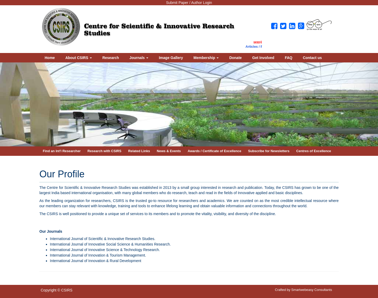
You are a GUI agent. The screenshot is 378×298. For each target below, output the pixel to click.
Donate (235, 58)
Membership (206, 58)
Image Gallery (171, 58)
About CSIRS (78, 58)
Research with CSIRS (104, 151)
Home (50, 58)
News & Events (169, 151)
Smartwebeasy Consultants (311, 290)
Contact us (312, 58)
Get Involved (263, 58)
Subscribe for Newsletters (269, 151)
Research (110, 58)
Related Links (139, 151)
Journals (138, 58)
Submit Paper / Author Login (189, 3)
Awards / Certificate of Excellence (214, 151)
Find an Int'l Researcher (62, 151)
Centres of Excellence (313, 151)
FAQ (288, 58)
